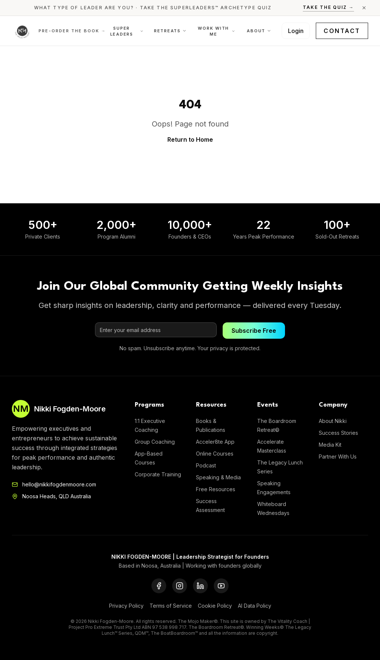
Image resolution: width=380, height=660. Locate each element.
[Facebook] (158, 585)
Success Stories (338, 433)
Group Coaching (155, 442)
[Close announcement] (364, 8)
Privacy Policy (126, 605)
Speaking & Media (218, 477)
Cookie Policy (215, 605)
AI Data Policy (254, 605)
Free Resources (215, 489)
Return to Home (190, 139)
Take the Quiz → (328, 7)
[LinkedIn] (200, 585)
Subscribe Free (254, 330)
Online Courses (214, 453)
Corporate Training (158, 474)
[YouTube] (221, 585)
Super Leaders (127, 31)
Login (296, 31)
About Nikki (333, 421)
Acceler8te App (215, 442)
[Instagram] (179, 585)
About (259, 30)
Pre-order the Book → (72, 30)
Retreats (170, 30)
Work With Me (216, 31)
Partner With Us (338, 456)
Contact (342, 31)
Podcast (206, 465)
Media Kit (330, 444)
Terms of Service (171, 605)
